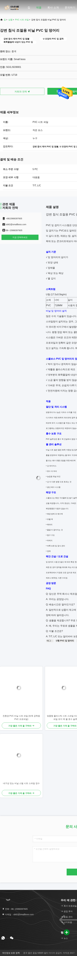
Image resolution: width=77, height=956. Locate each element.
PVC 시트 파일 (22, 19)
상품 (10, 19)
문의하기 (70, 7)
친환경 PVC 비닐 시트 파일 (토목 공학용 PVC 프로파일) (21, 717)
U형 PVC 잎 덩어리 (65, 640)
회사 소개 (53, 7)
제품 (38, 7)
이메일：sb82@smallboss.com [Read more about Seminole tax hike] (18, 914)
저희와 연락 (22, 91)
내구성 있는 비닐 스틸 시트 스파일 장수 (21, 783)
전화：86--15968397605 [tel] (15, 909)
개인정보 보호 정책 (11, 953)
